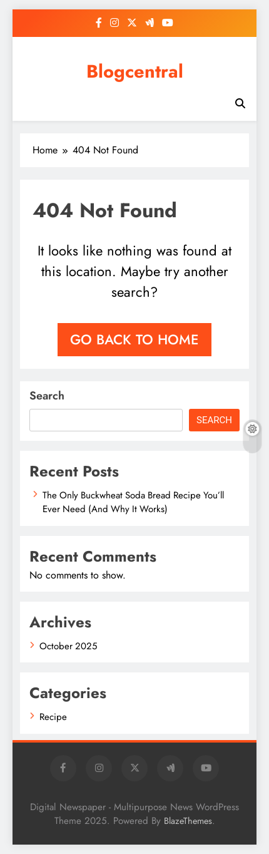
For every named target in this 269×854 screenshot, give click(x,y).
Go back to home (134, 339)
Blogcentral (134, 71)
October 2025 (68, 646)
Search (46, 396)
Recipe (53, 717)
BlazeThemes (188, 821)
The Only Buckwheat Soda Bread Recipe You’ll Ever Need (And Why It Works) (133, 502)
